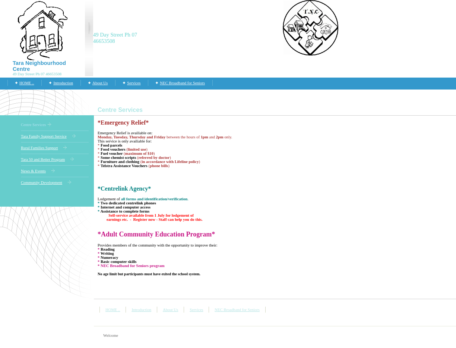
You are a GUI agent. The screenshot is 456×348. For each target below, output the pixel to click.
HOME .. (26, 83)
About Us (100, 83)
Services (133, 83)
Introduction (63, 83)
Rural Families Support (39, 148)
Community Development (41, 183)
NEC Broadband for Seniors (182, 83)
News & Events (33, 171)
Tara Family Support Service (44, 136)
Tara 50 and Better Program (43, 159)
